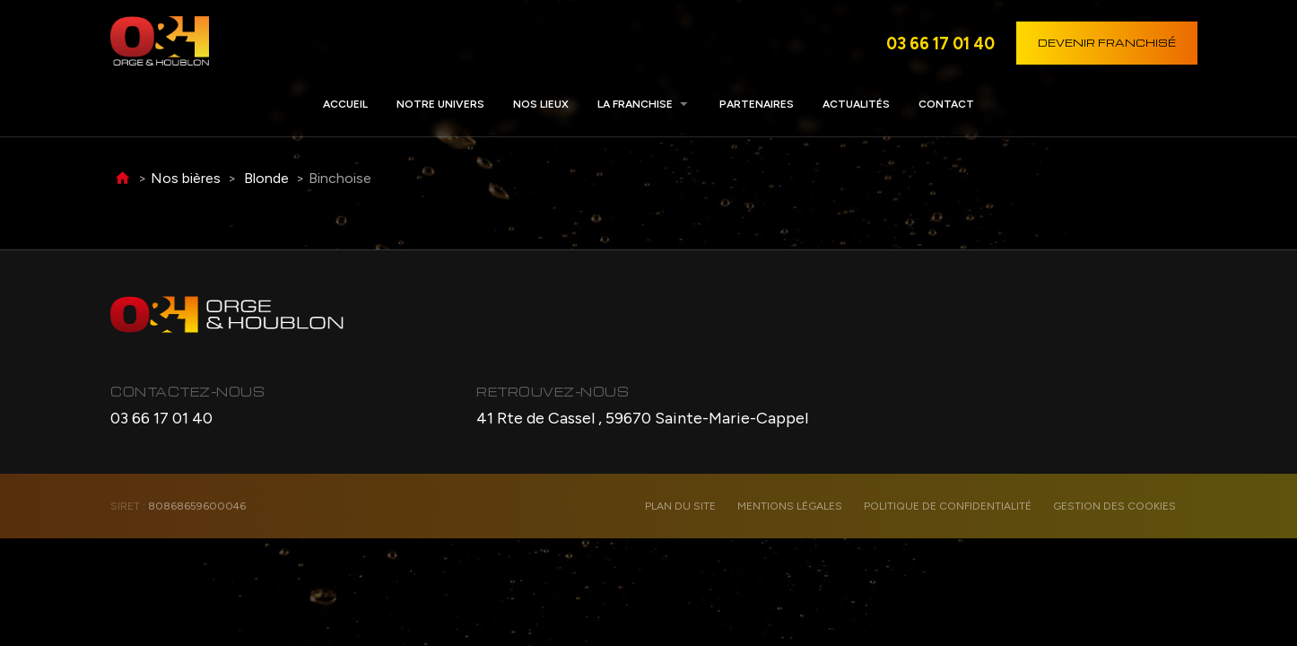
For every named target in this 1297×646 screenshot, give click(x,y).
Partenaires (756, 104)
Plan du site (680, 506)
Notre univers (440, 104)
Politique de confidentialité (948, 506)
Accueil (345, 104)
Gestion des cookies (1114, 506)
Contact (946, 104)
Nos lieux (541, 104)
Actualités (856, 104)
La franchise (635, 104)
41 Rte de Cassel (642, 418)
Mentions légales (789, 506)
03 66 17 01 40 (940, 43)
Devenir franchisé (1107, 42)
